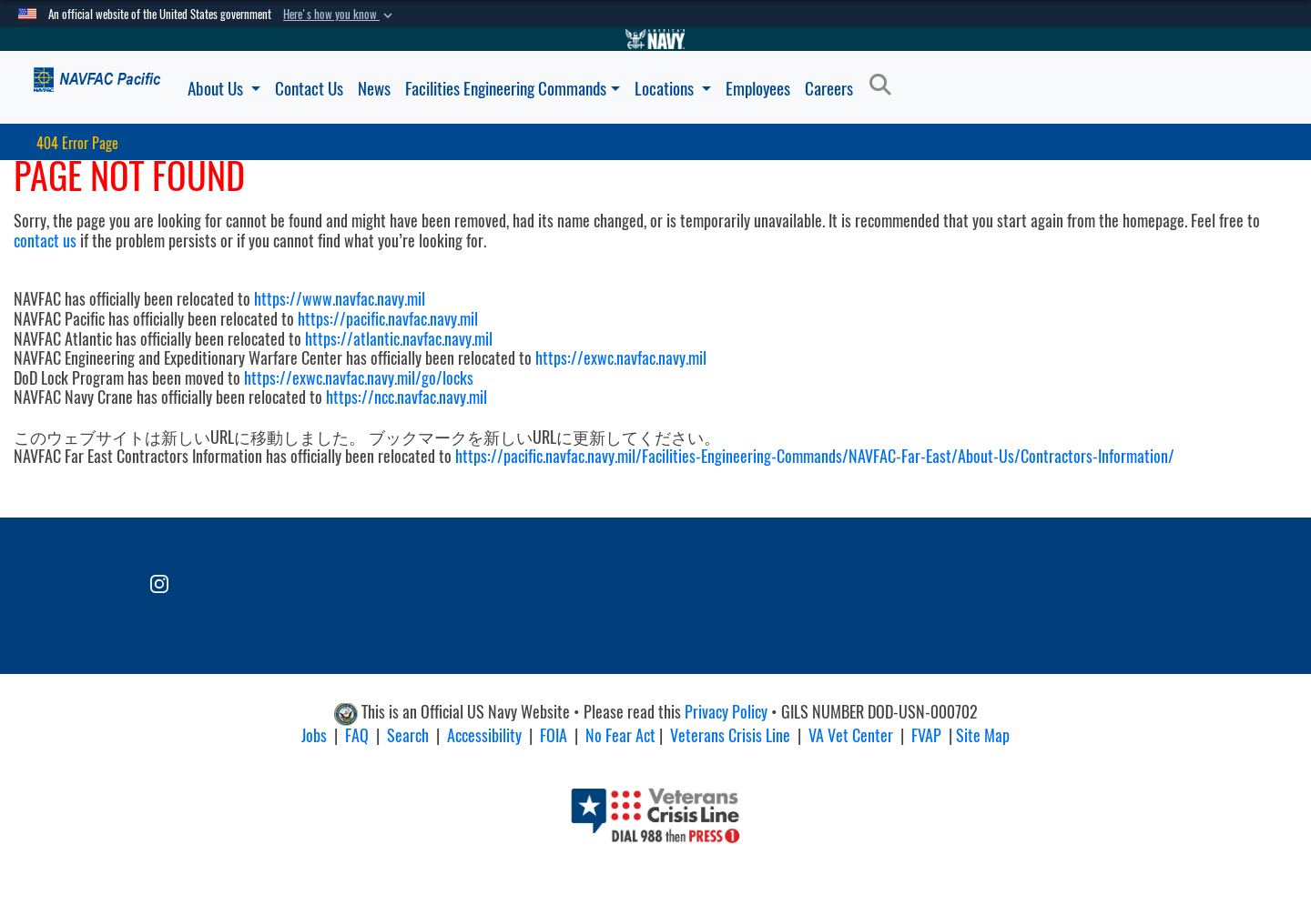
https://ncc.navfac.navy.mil (406, 397)
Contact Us (309, 88)
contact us (45, 240)
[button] (339, 14)
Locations (673, 88)
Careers (829, 88)
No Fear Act (620, 735)
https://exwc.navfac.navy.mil (620, 358)
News (374, 88)
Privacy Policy (726, 711)
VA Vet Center (850, 735)
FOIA (553, 735)
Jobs (314, 735)
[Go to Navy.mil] (655, 39)
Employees (758, 88)
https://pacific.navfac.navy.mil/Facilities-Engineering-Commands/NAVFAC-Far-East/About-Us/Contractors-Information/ (814, 456)
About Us (224, 88)
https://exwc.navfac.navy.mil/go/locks (358, 378)
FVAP (926, 735)
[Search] (885, 85)
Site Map (983, 735)
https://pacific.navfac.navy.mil (388, 318)
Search (408, 735)
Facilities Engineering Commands (512, 88)
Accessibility (484, 735)
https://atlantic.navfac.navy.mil (397, 338)
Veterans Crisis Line (730, 735)
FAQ (357, 735)
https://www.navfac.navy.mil (339, 298)
